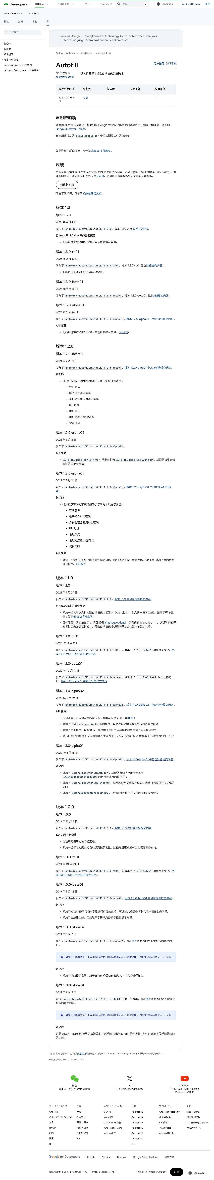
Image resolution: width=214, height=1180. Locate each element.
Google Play (107, 4)
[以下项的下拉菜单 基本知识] (49, 4)
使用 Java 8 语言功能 (125, 957)
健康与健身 (82, 1122)
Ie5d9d (124, 332)
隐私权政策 (82, 1133)
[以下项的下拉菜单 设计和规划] (73, 4)
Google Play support (197, 1122)
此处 (134, 941)
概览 (6, 21)
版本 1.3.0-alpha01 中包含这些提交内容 (150, 319)
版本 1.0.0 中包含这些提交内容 (133, 828)
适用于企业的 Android (60, 1117)
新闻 (51, 1133)
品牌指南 (76, 1172)
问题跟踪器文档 (92, 193)
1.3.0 (85, 97)
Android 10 (137, 1138)
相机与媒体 (82, 1127)
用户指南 (159, 63)
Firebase (121, 1157)
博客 (51, 1138)
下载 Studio (165, 1127)
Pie (133, 1143)
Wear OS (109, 1117)
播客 (51, 1143)
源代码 (52, 1127)
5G (78, 1138)
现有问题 (98, 176)
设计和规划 (63, 4)
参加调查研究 (194, 1127)
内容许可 (81, 1053)
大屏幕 (107, 1111)
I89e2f (81, 564)
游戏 (79, 1111)
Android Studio (191, 4)
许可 (66, 1172)
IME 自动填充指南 (81, 616)
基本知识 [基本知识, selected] (39, 4)
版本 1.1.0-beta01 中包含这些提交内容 (84, 681)
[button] (22, 49)
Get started (13, 13)
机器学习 (81, 1117)
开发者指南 (165, 1117)
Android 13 (137, 1122)
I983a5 (130, 718)
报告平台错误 (194, 1111)
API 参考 (163, 1122)
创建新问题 (67, 185)
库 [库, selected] (47, 21)
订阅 (176, 1172)
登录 (207, 4)
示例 (34, 21)
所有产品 (169, 1157)
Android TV (110, 1133)
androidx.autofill (65, 76)
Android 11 (137, 1133)
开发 (84, 4)
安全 (51, 1122)
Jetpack (33, 13)
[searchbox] (22, 32)
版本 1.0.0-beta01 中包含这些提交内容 (148, 898)
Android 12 (137, 1127)
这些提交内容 (140, 229)
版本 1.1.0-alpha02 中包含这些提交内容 (150, 704)
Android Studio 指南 (169, 1111)
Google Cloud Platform (145, 1157)
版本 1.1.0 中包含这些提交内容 (133, 599)
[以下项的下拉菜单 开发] (91, 4)
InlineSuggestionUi (115, 622)
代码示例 (171, 63)
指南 (20, 21)
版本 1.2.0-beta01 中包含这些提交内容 (148, 367)
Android (53, 1111)
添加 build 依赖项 (101, 151)
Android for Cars (113, 1127)
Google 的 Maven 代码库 (70, 129)
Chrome (106, 1157)
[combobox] (132, 4)
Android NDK (166, 1133)
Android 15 (137, 1111)
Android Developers (65, 53)
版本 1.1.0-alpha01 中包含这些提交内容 (149, 759)
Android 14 (137, 1117)
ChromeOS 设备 (112, 1122)
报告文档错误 (194, 1117)
